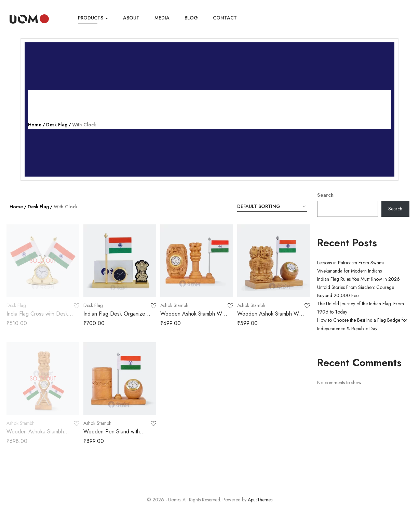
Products (93, 17)
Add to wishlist (76, 306)
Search (325, 195)
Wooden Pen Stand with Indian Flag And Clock (111, 435)
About (131, 17)
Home (34, 124)
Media (162, 17)
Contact (225, 17)
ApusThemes (260, 499)
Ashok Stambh (174, 305)
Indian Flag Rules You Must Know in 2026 (358, 279)
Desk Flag (56, 124)
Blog (191, 17)
